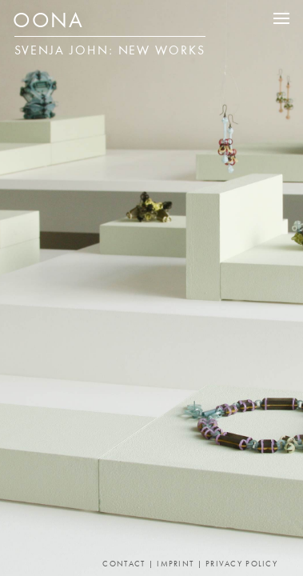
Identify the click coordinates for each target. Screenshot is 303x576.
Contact (123, 564)
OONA (48, 22)
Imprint (175, 564)
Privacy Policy (241, 564)
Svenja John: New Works (109, 51)
